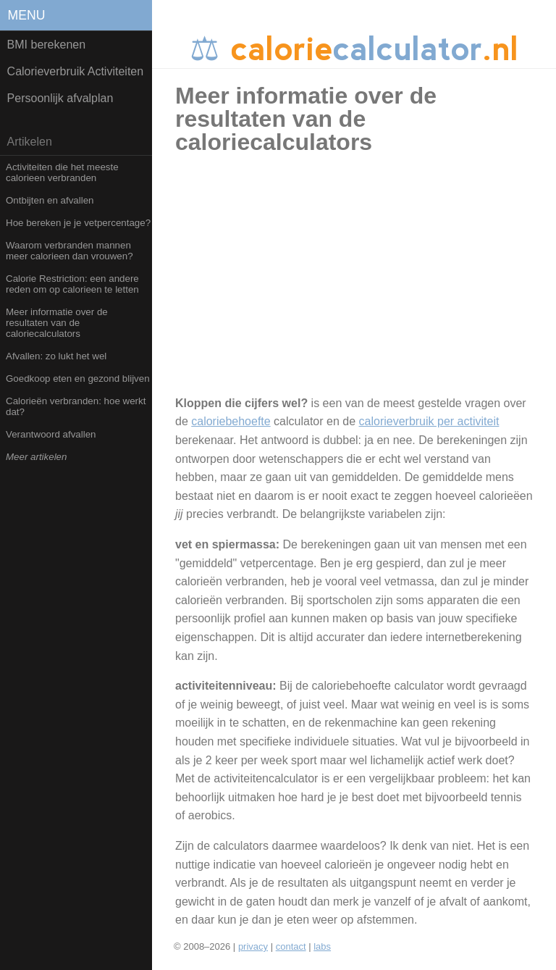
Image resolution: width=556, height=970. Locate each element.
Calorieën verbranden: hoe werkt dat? (76, 406)
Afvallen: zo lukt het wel (56, 356)
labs (322, 946)
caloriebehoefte (230, 421)
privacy (253, 946)
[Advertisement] (367, 281)
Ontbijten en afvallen (50, 200)
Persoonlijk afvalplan (60, 98)
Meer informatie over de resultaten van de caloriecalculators (57, 322)
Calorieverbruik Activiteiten (75, 71)
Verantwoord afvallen (51, 434)
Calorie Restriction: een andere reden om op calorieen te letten (72, 284)
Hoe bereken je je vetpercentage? (78, 222)
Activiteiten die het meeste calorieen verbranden (62, 172)
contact (291, 946)
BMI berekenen (46, 44)
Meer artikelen (36, 456)
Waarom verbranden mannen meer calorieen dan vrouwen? (69, 251)
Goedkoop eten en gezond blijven (78, 378)
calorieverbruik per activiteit (429, 421)
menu (27, 15)
